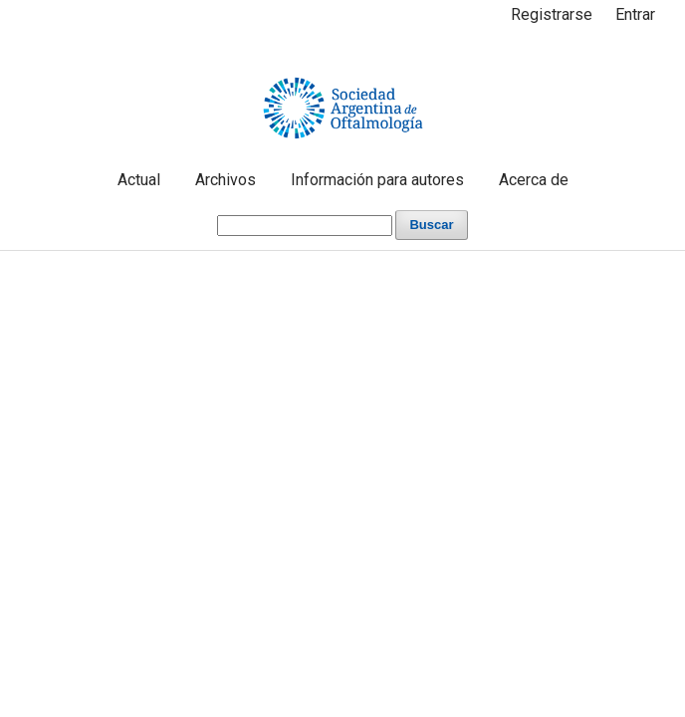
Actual (138, 179)
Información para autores (377, 179)
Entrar (635, 14)
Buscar (431, 224)
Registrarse (551, 14)
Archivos (225, 179)
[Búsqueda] (304, 225)
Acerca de (534, 179)
